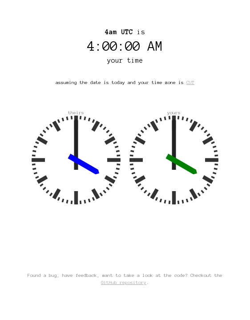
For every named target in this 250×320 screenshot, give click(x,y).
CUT (190, 82)
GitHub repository (123, 282)
